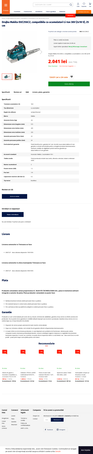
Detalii (58, 451)
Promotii (70, 15)
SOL (27, 428)
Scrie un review (14, 196)
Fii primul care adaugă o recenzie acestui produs (62, 31)
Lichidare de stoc (83, 12)
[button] (41, 52)
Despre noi (36, 416)
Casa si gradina (51, 11)
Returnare (14, 424)
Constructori (28, 11)
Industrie (62, 11)
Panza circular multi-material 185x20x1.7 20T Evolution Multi (46, 375)
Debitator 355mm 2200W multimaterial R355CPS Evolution (28, 375)
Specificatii (6, 92)
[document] (46, 450)
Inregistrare (5, 418)
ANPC (22, 428)
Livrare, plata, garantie (41, 92)
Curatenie (17, 11)
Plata (12, 419)
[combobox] (53, 5)
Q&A (27, 92)
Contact (35, 419)
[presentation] (77, 421)
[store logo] (21, 6)
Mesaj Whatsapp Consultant (77, 46)
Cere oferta (69, 84)
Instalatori (39, 11)
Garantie (13, 422)
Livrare (13, 416)
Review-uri (18, 92)
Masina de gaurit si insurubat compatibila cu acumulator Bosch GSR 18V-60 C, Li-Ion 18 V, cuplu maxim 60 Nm (9, 377)
